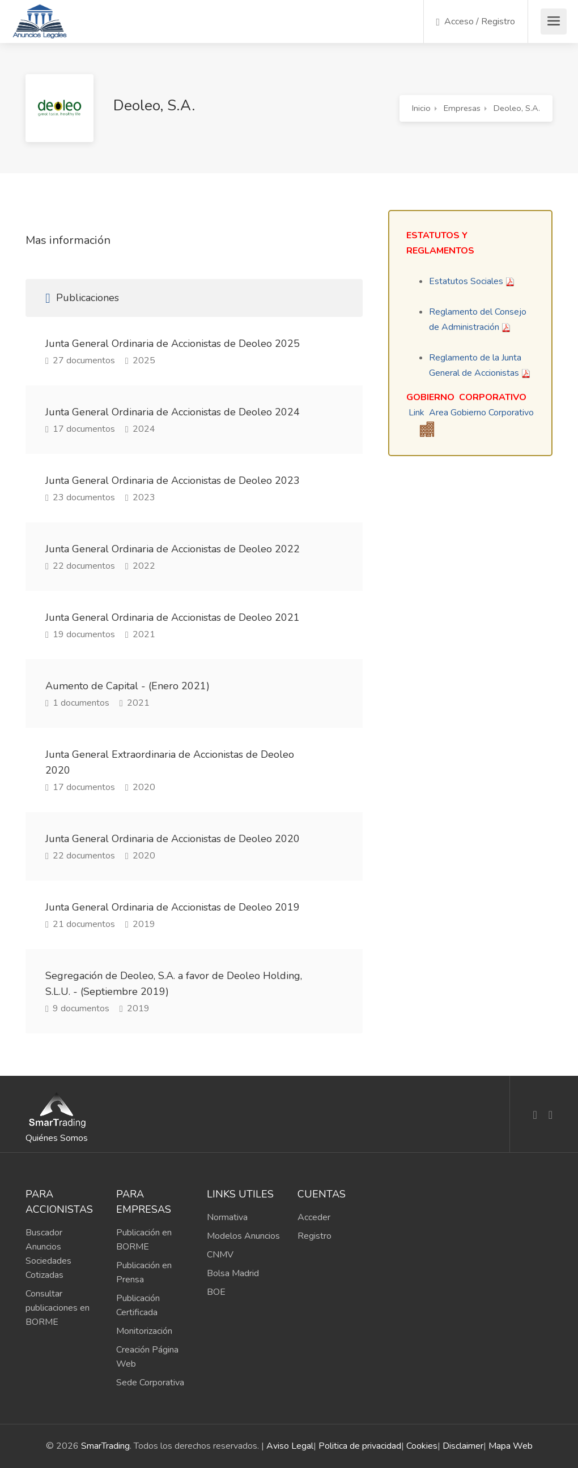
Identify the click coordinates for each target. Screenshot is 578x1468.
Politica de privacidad (359, 1446)
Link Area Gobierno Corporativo (471, 412)
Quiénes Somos (57, 1138)
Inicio (421, 108)
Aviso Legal (289, 1446)
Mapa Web (510, 1446)
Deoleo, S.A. (517, 108)
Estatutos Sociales (466, 281)
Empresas (462, 108)
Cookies (421, 1446)
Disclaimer (463, 1446)
